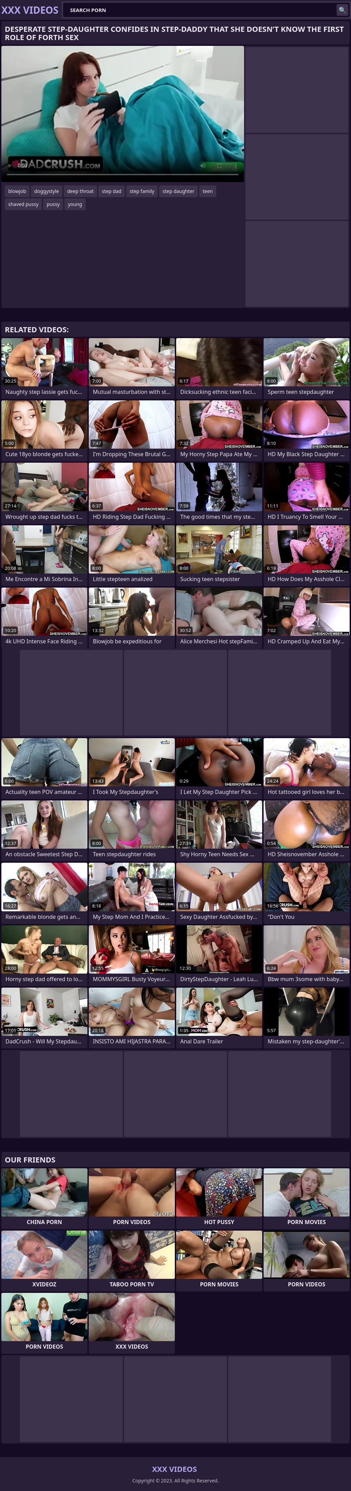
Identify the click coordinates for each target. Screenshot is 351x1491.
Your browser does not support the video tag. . (122, 114)
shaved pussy (23, 204)
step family (142, 191)
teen (208, 191)
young (75, 204)
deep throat (80, 191)
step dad (111, 191)
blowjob (17, 191)
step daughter (178, 191)
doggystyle (46, 191)
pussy (53, 204)
